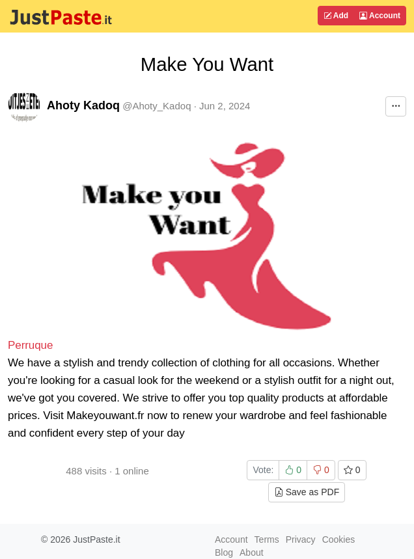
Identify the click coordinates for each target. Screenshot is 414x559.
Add (336, 15)
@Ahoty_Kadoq (156, 105)
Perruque (30, 345)
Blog (224, 552)
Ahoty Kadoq (83, 105)
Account (379, 15)
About (252, 552)
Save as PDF (306, 492)
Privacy (301, 539)
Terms (267, 539)
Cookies (338, 539)
